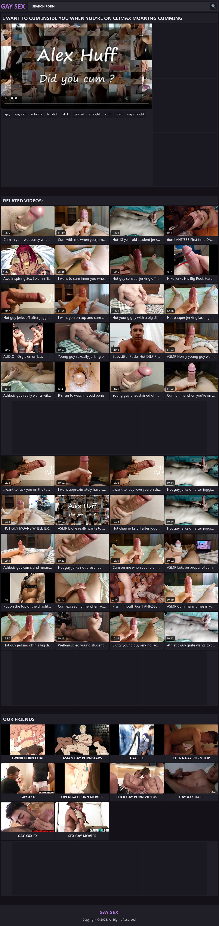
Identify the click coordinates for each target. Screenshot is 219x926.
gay (7, 114)
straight (94, 114)
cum (108, 114)
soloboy (36, 114)
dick (66, 114)
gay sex (20, 114)
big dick (52, 114)
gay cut (79, 114)
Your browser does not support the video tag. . (76, 66)
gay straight (135, 114)
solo (119, 114)
